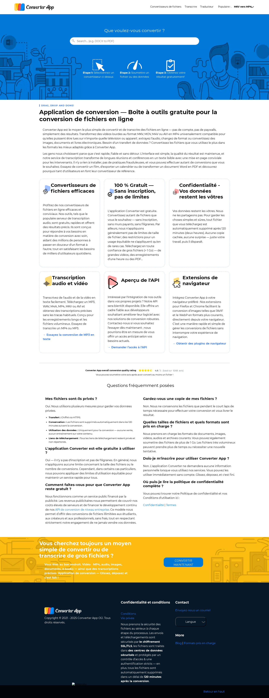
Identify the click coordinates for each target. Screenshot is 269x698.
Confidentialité (153, 505)
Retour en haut (214, 691)
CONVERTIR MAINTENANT (183, 562)
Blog (178, 643)
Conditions (128, 613)
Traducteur (206, 6)
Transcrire (191, 6)
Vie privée (127, 618)
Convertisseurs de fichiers (165, 6)
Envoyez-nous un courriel (192, 610)
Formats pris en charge (200, 643)
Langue (190, 621)
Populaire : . (235, 6)
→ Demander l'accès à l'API (127, 347)
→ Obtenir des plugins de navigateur (199, 343)
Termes (171, 505)
